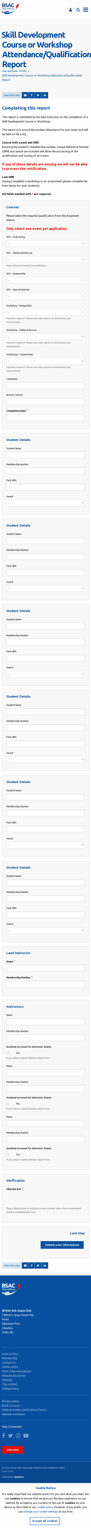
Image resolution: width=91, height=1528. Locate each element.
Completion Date (16, 411)
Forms (23, 71)
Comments (12, 379)
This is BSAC (10, 1384)
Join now (12, 1449)
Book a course (11, 1405)
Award (9, 496)
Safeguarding (10, 1388)
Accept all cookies (45, 1520)
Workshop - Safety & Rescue (21, 330)
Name (9, 961)
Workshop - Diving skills (19, 305)
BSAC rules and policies (16, 1371)
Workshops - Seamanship (19, 354)
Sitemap (7, 1379)
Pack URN (11, 480)
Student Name (13, 448)
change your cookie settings (40, 1511)
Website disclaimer (13, 1375)
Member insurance (13, 1414)
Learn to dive (10, 1353)
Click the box (13, 1189)
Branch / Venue (14, 395)
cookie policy (45, 1507)
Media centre (10, 1366)
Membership (9, 1358)
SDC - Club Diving (15, 237)
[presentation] (32, 1199)
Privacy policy (10, 1401)
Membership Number (17, 464)
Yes (18, 1053)
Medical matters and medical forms (24, 1409)
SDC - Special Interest (17, 289)
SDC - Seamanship (16, 273)
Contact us (9, 1362)
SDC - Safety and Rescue (19, 253)
